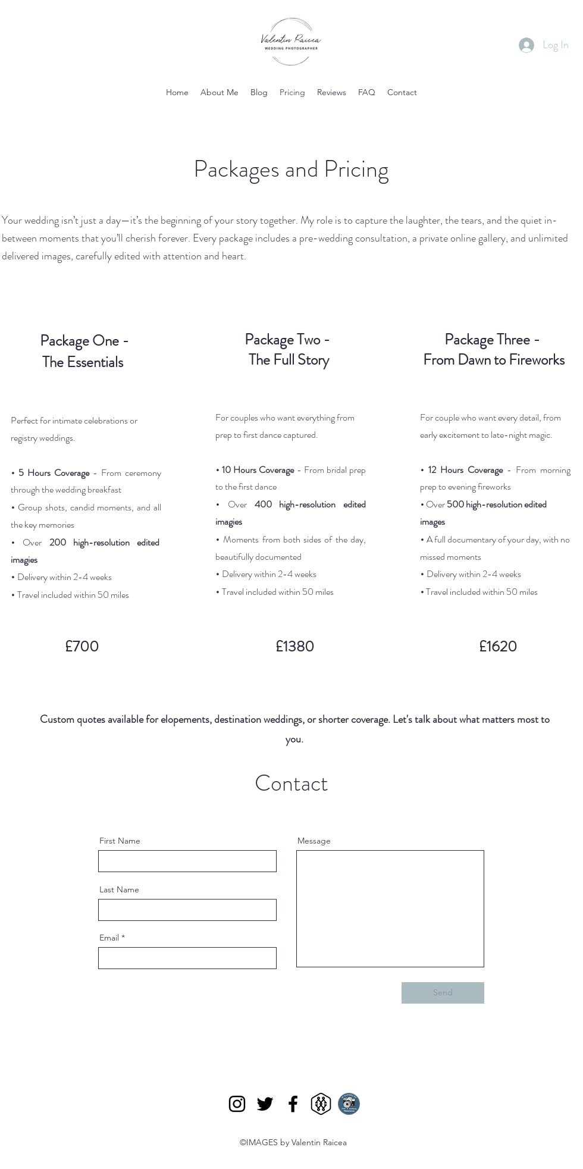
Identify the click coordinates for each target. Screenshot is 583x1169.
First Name (119, 840)
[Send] (443, 993)
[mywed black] (321, 1104)
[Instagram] (237, 1104)
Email (109, 937)
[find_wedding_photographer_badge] (349, 1104)
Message (314, 840)
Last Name (119, 889)
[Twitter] (265, 1104)
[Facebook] (293, 1104)
